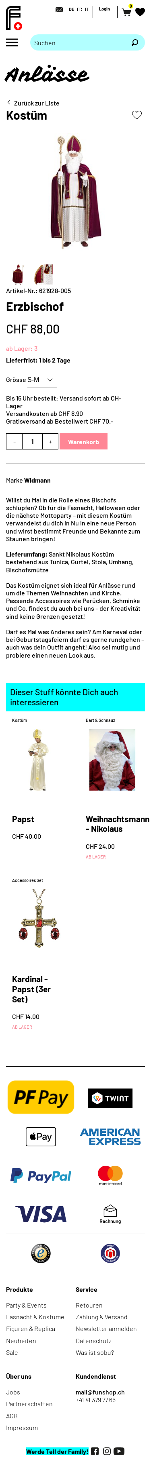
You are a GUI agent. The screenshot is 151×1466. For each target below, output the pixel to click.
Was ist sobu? (95, 1352)
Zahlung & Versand (102, 1316)
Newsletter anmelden (106, 1328)
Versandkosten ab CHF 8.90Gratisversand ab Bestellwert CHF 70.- (59, 417)
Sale (12, 1352)
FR (79, 9)
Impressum (22, 1427)
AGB (12, 1416)
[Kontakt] (57, 9)
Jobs (13, 1392)
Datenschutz (94, 1340)
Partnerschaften (29, 1403)
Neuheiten (21, 1340)
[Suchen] (135, 42)
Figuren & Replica (30, 1328)
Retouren (89, 1305)
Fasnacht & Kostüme (35, 1316)
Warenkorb (83, 441)
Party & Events (26, 1305)
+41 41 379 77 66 (96, 1399)
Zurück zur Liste (37, 103)
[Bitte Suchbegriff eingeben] (77, 42)
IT (87, 9)
